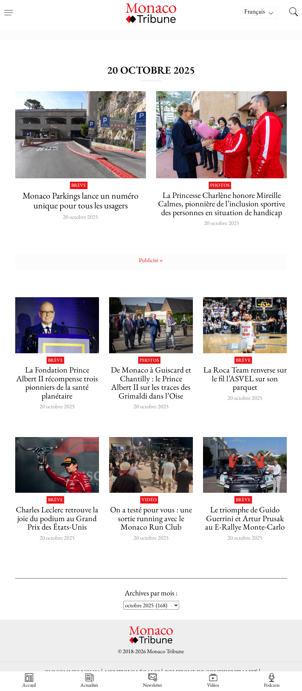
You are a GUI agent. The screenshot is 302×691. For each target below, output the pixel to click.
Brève (78, 185)
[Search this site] (293, 12)
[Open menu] (8, 8)
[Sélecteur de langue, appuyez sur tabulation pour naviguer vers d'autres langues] (259, 13)
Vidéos (213, 680)
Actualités (89, 680)
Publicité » (151, 260)
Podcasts (272, 680)
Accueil (29, 680)
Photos (220, 185)
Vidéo (149, 500)
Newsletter (152, 680)
